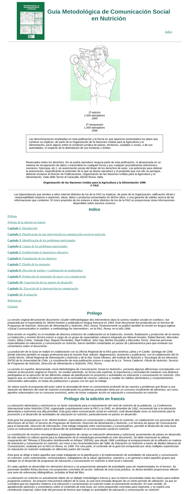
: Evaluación (22, 294)
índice (168, 31)
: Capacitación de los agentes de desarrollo (40, 282)
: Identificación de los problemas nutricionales (41, 240)
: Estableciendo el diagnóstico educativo (38, 252)
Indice (94, 209)
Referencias (15, 300)
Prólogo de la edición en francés (27, 222)
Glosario (13, 306)
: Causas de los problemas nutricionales (37, 246)
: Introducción (22, 228)
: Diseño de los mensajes (29, 264)
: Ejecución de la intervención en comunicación (43, 288)
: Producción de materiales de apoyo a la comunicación (47, 276)
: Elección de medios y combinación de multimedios (45, 270)
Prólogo (12, 216)
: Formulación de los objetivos (32, 258)
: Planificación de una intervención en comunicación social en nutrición (56, 234)
